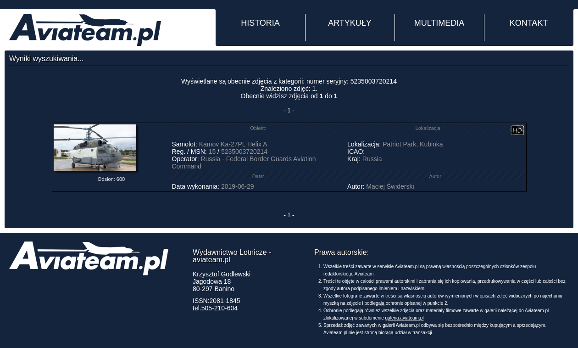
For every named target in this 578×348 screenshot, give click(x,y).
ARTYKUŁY (350, 23)
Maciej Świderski (390, 186)
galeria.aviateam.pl (404, 317)
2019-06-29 (237, 186)
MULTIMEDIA (439, 23)
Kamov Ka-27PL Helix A (233, 144)
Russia (372, 159)
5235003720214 (244, 151)
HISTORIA (260, 23)
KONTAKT (529, 23)
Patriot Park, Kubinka (413, 144)
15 (212, 151)
